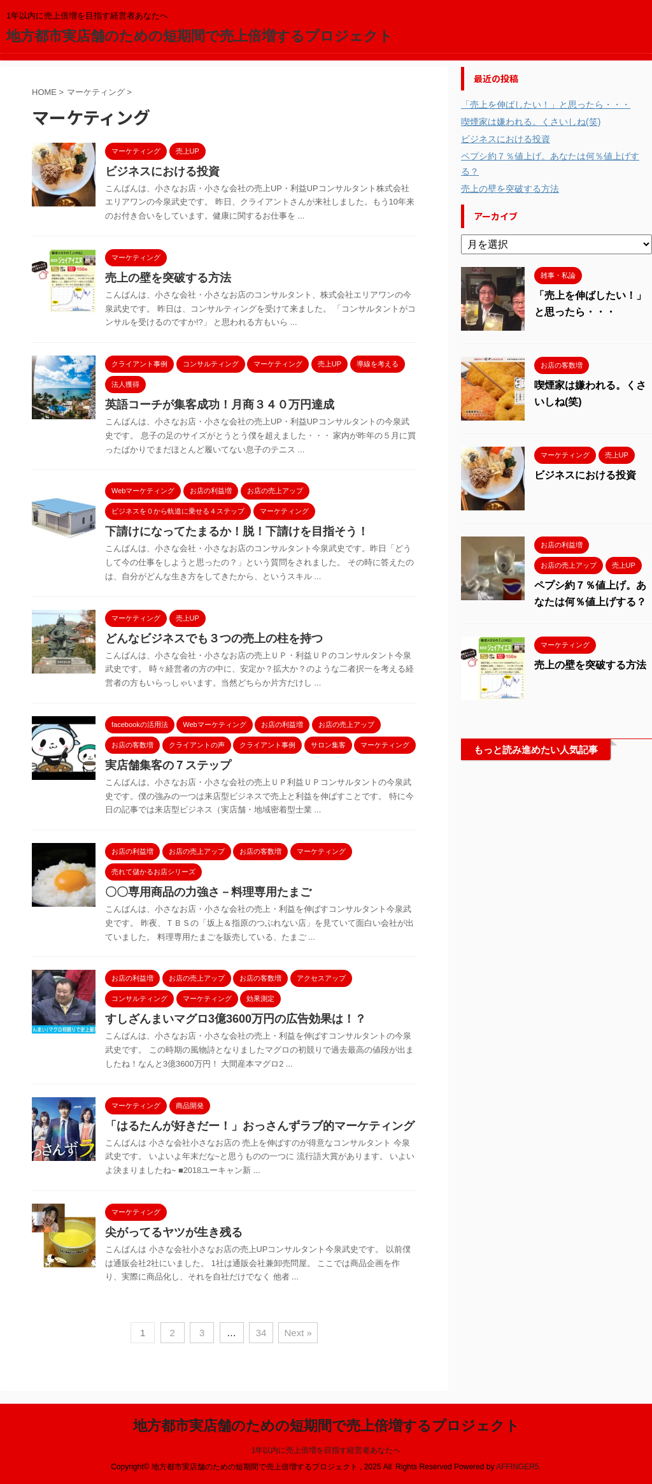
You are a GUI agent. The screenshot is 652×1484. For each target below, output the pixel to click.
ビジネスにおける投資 (162, 171)
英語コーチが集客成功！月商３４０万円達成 (219, 404)
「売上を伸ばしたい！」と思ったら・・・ (545, 104)
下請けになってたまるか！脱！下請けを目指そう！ (237, 531)
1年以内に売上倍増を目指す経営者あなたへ (326, 1450)
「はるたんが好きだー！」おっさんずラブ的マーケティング (260, 1126)
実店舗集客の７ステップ (168, 765)
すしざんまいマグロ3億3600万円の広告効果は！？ (235, 1018)
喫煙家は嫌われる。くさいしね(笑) (530, 122)
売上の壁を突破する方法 (168, 277)
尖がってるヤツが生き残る (174, 1232)
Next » (297, 1332)
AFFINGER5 (517, 1466)
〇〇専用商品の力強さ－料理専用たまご (208, 892)
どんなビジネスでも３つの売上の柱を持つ (214, 638)
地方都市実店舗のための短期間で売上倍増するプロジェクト (199, 36)
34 (261, 1332)
